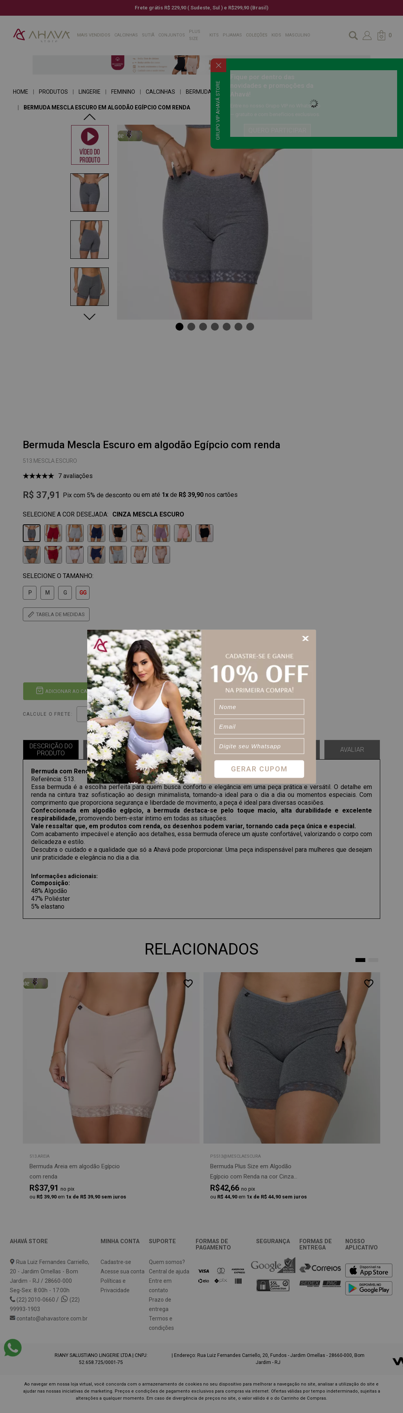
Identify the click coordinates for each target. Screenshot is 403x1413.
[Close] (306, 638)
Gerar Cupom (259, 769)
